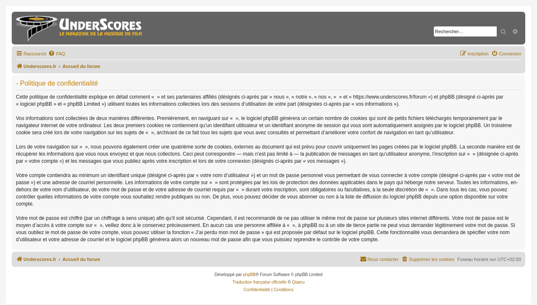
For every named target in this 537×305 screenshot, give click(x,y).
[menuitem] (56, 54)
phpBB (249, 274)
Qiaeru (298, 282)
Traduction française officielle (259, 282)
